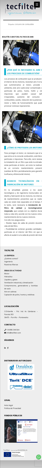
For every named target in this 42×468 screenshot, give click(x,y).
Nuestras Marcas (11, 264)
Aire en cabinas (10, 291)
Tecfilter (6, 450)
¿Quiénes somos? (11, 258)
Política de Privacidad (12, 408)
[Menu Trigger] (37, 5)
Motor (6, 273)
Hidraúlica (8, 276)
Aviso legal (8, 405)
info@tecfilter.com (13, 333)
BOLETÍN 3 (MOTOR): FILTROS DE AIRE (17, 37)
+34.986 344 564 (12, 330)
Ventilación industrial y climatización (18, 282)
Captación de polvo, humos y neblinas (19, 294)
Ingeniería (8, 261)
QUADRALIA (22, 450)
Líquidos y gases (10, 279)
